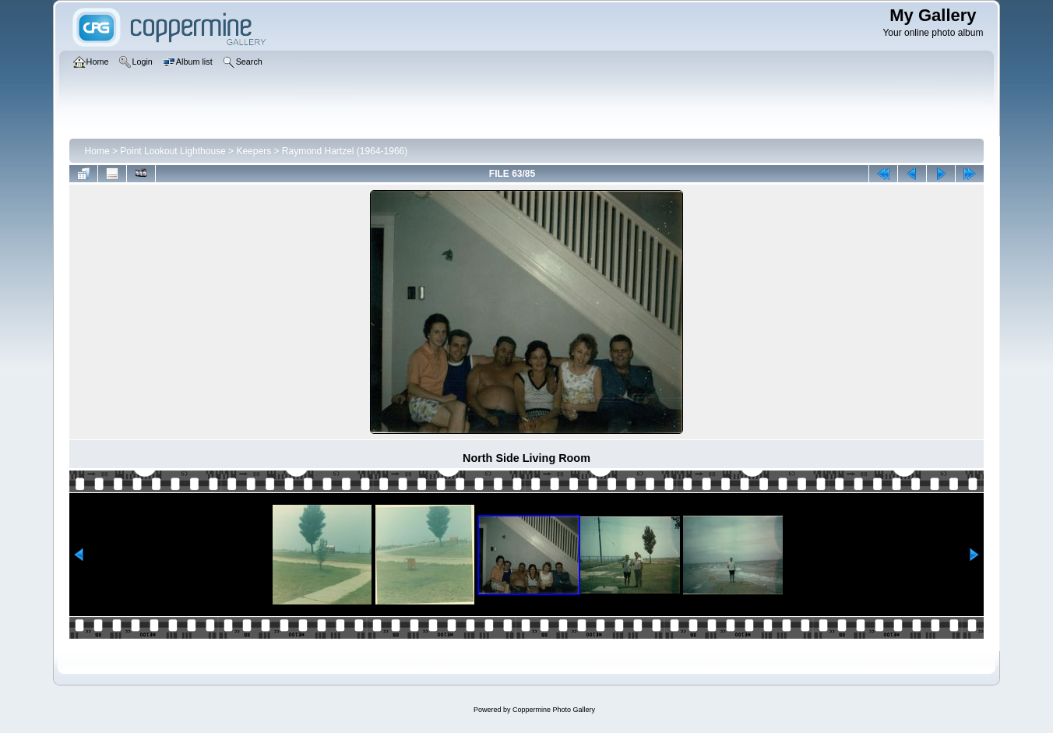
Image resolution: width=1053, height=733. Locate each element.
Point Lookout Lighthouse (172, 151)
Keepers (253, 151)
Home (97, 151)
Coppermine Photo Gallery (553, 710)
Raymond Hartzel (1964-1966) (344, 151)
